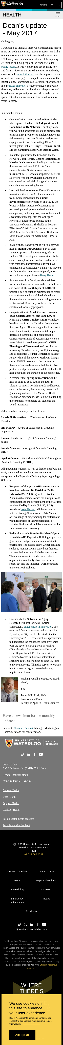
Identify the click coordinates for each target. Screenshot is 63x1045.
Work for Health (11, 809)
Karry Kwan (47, 275)
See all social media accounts (18, 818)
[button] (46, 5)
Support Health (11, 803)
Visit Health (9, 796)
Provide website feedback (16, 825)
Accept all (22, 1035)
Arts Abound (28, 509)
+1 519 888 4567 (33, 854)
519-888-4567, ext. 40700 (17, 781)
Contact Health (11, 790)
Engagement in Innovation (38, 626)
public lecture (8, 66)
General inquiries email (15, 774)
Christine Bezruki (23, 728)
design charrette (17, 85)
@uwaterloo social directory (31, 929)
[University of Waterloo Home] (12, 4)
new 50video (25, 74)
